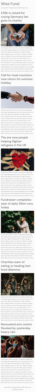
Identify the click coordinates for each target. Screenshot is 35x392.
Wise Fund (10, 3)
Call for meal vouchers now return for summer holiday (17, 79)
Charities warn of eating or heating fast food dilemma (16, 266)
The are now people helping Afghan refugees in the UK (14, 141)
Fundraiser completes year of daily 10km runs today (17, 203)
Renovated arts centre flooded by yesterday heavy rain (16, 328)
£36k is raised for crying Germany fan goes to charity (14, 16)
